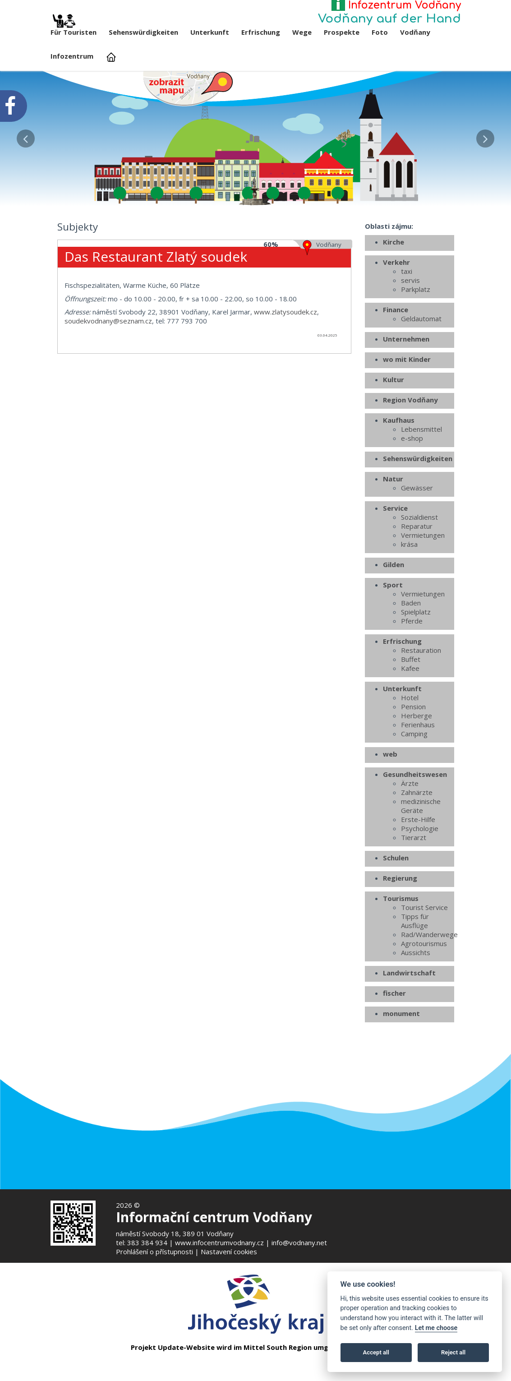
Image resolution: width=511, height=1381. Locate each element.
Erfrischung (260, 32)
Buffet (410, 702)
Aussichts (415, 996)
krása (409, 587)
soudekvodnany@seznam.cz (108, 364)
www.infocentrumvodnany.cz (219, 1242)
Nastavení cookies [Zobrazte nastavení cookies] (229, 1251)
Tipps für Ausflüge (415, 965)
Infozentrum (72, 55)
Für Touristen (74, 29)
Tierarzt (413, 881)
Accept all (376, 1352)
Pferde (412, 664)
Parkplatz (415, 332)
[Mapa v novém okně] (188, 87)
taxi (406, 314)
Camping (414, 777)
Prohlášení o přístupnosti (154, 1251)
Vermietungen (423, 578)
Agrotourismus (424, 987)
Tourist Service (424, 951)
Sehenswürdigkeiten (143, 32)
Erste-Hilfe (418, 863)
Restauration (421, 693)
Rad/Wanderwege (427, 978)
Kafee (410, 711)
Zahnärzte (417, 836)
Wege (302, 32)
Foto (380, 32)
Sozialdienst (419, 560)
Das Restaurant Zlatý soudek (155, 300)
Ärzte (410, 826)
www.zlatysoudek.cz (285, 355)
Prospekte (341, 32)
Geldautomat (421, 362)
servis (410, 323)
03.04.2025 (327, 378)
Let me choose (436, 1328)
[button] (25, 136)
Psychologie (419, 872)
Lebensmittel (421, 472)
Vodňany (415, 32)
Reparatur (417, 569)
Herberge (416, 759)
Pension (413, 750)
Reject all (453, 1352)
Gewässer (417, 531)
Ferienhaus (418, 768)
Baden (411, 646)
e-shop (412, 481)
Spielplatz (416, 655)
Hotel (410, 741)
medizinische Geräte (421, 850)
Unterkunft (209, 32)
